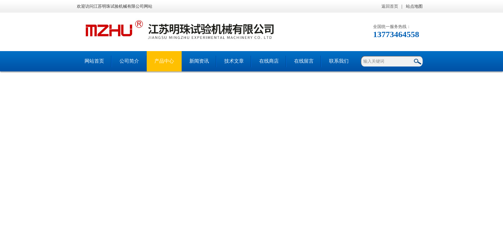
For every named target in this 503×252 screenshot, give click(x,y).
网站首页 (94, 61)
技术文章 (234, 61)
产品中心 (164, 61)
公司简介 (129, 61)
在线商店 (269, 61)
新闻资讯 (199, 61)
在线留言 (304, 61)
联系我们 (339, 61)
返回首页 (389, 6)
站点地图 (414, 6)
